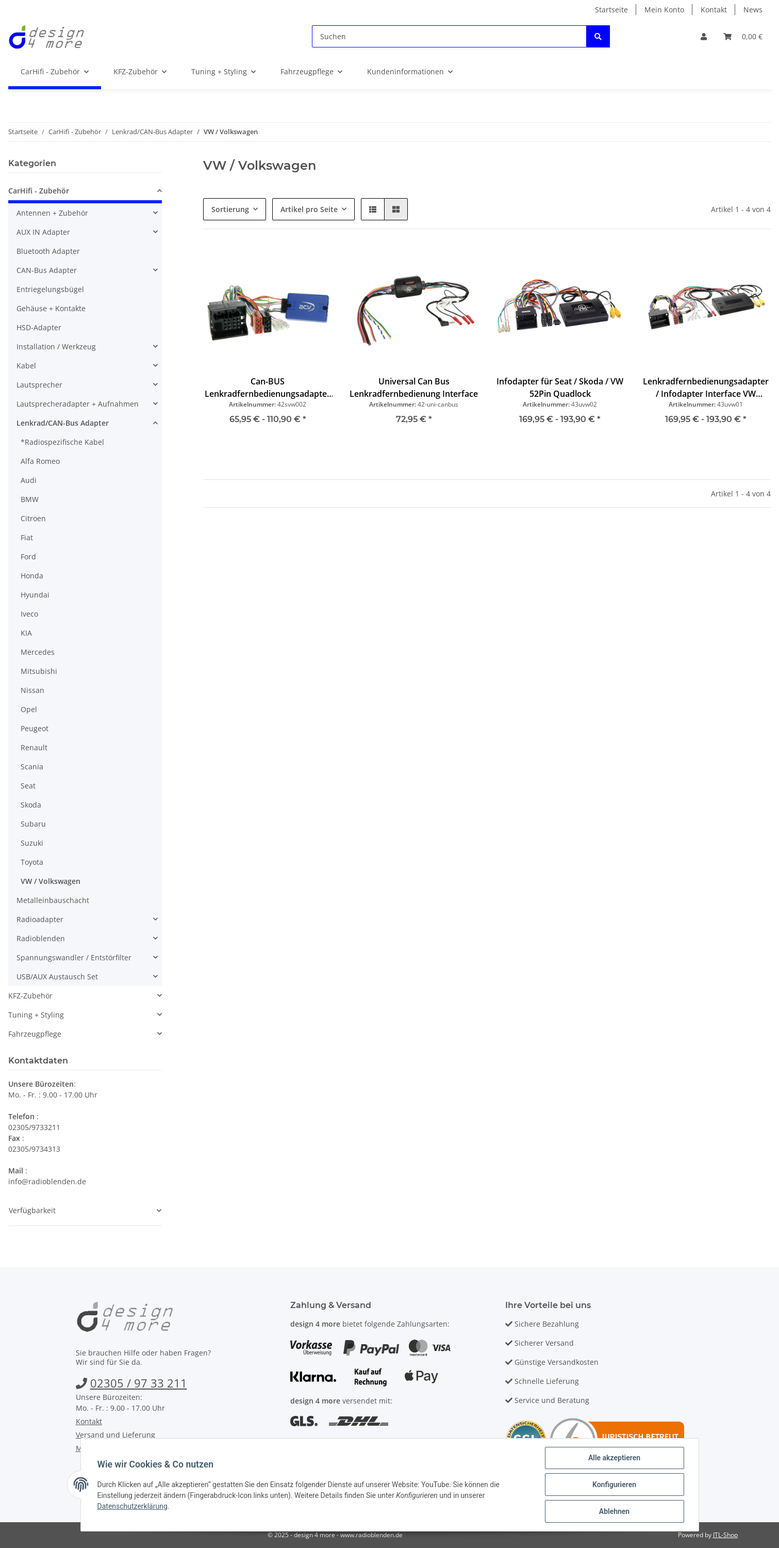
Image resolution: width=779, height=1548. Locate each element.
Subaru (33, 824)
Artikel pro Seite (309, 209)
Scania (32, 766)
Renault (34, 747)
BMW (30, 499)
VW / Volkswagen (50, 881)
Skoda (31, 805)
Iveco (29, 614)
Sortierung (230, 209)
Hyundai (35, 595)
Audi (29, 480)
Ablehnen (614, 1511)
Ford (28, 556)
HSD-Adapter (38, 327)
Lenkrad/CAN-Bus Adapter (62, 423)
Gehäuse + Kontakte (51, 308)
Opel (29, 709)
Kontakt (714, 9)
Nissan (32, 690)
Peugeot (34, 728)
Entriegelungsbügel (50, 289)
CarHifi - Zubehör (38, 191)
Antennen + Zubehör (52, 213)
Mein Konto (664, 9)
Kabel (26, 365)
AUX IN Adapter (43, 232)
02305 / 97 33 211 (138, 1383)
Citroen (33, 518)
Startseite (611, 9)
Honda (32, 575)
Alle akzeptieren (614, 1458)
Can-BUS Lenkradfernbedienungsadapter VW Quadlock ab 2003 (267, 388)
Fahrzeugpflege (34, 1034)
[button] (703, 36)
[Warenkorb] (743, 36)
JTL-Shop (725, 1534)
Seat (28, 786)
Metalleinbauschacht (52, 900)
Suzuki (32, 843)
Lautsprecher (39, 385)
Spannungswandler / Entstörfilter (73, 957)
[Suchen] (449, 36)
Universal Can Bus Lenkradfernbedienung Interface (414, 387)
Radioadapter (39, 919)
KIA (26, 633)
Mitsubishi (39, 671)
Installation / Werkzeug (56, 346)
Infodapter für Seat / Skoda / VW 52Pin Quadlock (559, 387)
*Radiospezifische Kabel (62, 442)
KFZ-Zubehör (30, 996)
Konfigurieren (614, 1484)
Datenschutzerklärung (132, 1506)
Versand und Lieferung (115, 1435)
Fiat (27, 537)
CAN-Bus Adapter (46, 270)
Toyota (32, 862)
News (753, 9)
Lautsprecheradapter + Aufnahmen (77, 404)
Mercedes (38, 652)
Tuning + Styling (36, 1015)
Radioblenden (40, 938)
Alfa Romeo (40, 461)
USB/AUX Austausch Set (57, 976)
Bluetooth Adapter (48, 251)
